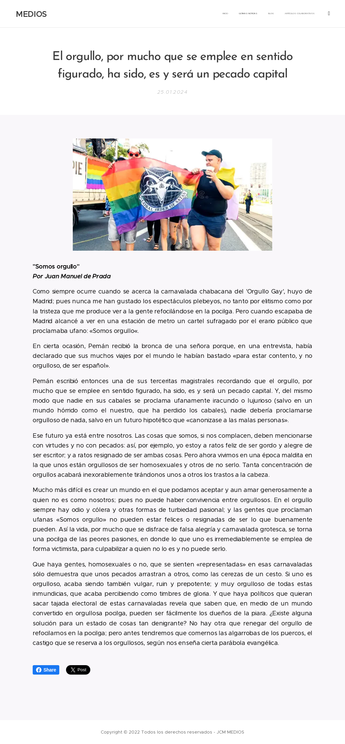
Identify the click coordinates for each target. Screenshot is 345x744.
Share (46, 670)
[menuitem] (270, 13)
